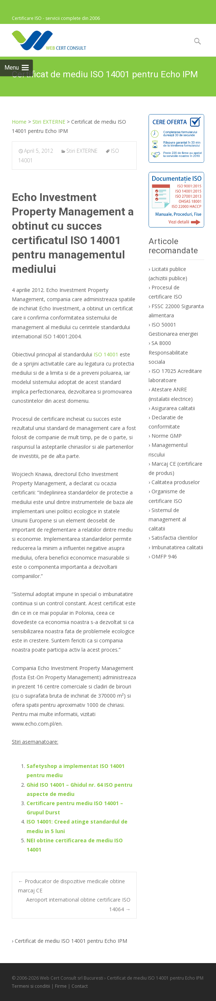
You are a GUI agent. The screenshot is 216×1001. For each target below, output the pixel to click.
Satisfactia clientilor (174, 537)
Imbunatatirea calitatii (177, 547)
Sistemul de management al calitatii (167, 519)
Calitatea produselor (175, 482)
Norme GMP (166, 435)
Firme (61, 986)
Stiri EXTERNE (82, 150)
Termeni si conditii (31, 986)
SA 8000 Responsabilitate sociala (168, 352)
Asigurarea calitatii (173, 408)
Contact (80, 986)
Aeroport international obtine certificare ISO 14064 (78, 904)
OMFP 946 (164, 556)
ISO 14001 (106, 354)
